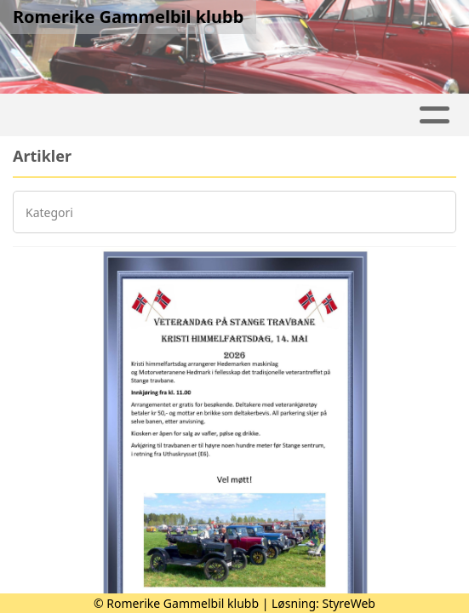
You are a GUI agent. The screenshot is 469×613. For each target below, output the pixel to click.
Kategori (49, 212)
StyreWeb (348, 603)
